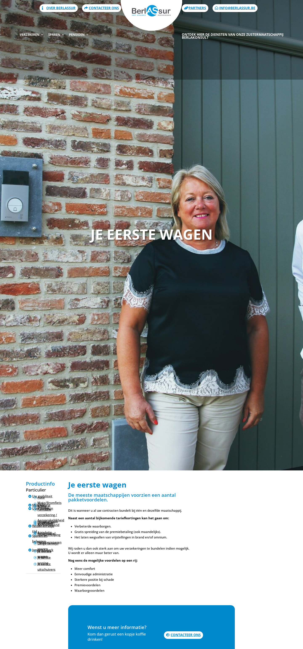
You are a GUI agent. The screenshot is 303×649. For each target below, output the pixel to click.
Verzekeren (29, 16)
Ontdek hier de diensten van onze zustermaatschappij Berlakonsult (232, 18)
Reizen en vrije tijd (43, 528)
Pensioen (77, 16)
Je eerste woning (44, 560)
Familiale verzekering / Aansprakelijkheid (50, 514)
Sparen (54, 16)
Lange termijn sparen (47, 546)
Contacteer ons (186, 635)
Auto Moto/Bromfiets (49, 500)
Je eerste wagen (44, 554)
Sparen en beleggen (39, 538)
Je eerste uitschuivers (46, 567)
